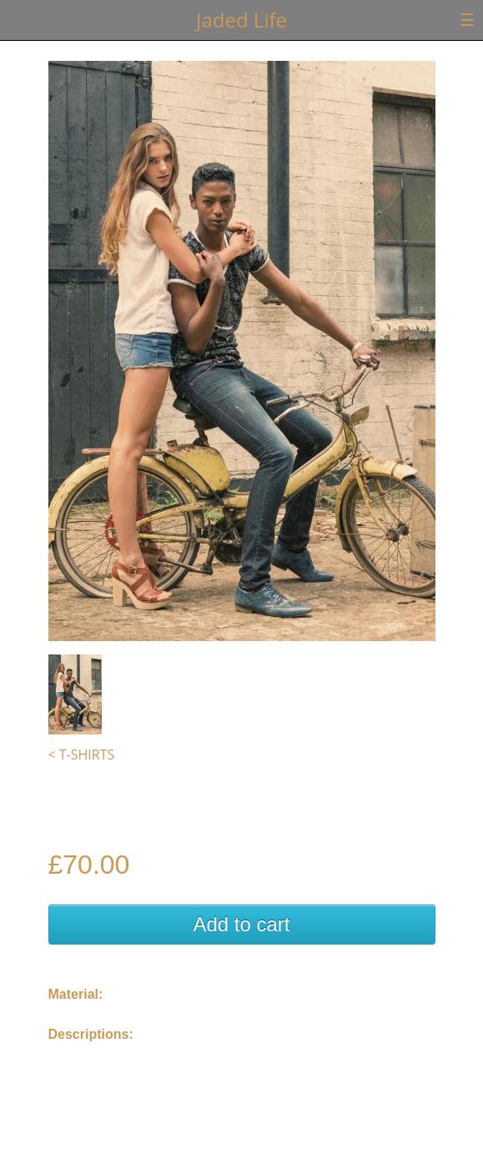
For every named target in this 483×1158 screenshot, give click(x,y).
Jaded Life (241, 19)
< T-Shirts (81, 754)
